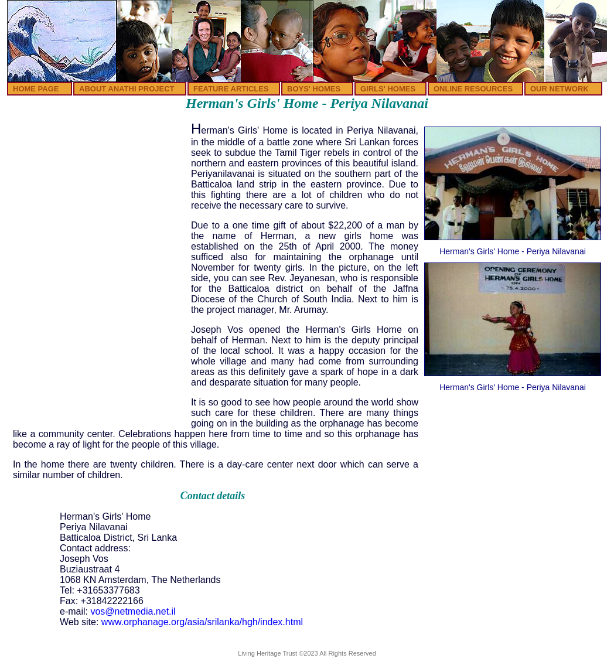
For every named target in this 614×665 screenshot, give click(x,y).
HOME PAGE (36, 88)
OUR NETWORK (559, 88)
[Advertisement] (99, 198)
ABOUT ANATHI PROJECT (127, 88)
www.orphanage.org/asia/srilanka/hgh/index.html (202, 622)
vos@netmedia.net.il (132, 611)
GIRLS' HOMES (387, 88)
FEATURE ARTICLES (231, 88)
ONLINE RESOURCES (473, 88)
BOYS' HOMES (313, 88)
